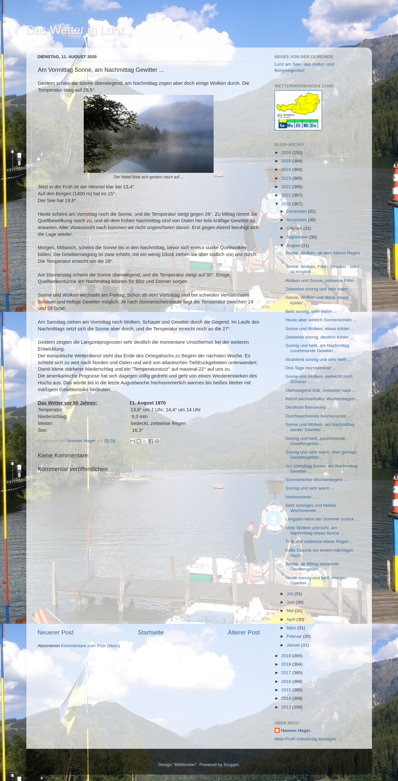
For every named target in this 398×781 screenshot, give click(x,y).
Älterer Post (244, 632)
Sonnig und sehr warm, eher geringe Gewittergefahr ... (320, 455)
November (297, 219)
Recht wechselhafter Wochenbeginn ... (322, 398)
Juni (291, 602)
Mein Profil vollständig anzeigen (305, 738)
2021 (286, 195)
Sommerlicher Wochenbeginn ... (316, 479)
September (298, 237)
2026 (286, 152)
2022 (286, 186)
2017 (286, 672)
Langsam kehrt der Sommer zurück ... (322, 519)
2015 (286, 689)
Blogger (231, 764)
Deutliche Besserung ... (308, 407)
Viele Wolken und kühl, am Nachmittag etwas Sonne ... (314, 530)
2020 (286, 203)
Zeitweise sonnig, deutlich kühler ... (319, 337)
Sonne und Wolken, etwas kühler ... (319, 328)
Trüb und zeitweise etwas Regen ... (319, 541)
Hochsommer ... (300, 496)
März (292, 627)
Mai (291, 610)
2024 (286, 169)
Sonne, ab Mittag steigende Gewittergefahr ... (312, 566)
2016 (286, 681)
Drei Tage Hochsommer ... (310, 367)
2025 (286, 161)
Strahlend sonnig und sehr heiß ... (318, 359)
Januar (294, 645)
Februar (295, 636)
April (292, 619)
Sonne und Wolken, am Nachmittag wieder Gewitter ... (319, 427)
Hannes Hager (296, 730)
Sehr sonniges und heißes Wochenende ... (310, 508)
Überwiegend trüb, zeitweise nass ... (320, 390)
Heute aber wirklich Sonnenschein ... (320, 319)
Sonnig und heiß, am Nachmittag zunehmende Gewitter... (317, 348)
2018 (286, 664)
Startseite (151, 632)
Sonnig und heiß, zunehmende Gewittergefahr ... (315, 441)
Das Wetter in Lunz (75, 30)
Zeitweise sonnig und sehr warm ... (319, 289)
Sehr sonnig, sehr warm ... (311, 311)
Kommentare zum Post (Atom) (90, 645)
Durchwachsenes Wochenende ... (318, 416)
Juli (290, 593)
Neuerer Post (56, 632)
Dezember (297, 211)
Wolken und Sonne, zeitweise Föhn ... (322, 280)
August (294, 245)
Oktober (295, 228)
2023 (286, 178)
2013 (286, 707)
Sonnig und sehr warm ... (309, 488)
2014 (286, 698)
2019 (286, 655)
